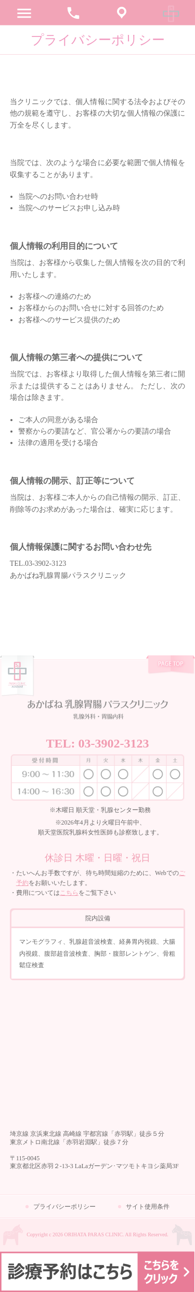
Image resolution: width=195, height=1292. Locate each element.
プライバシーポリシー (64, 1207)
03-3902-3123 (114, 743)
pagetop (170, 665)
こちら (69, 892)
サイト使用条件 (148, 1207)
